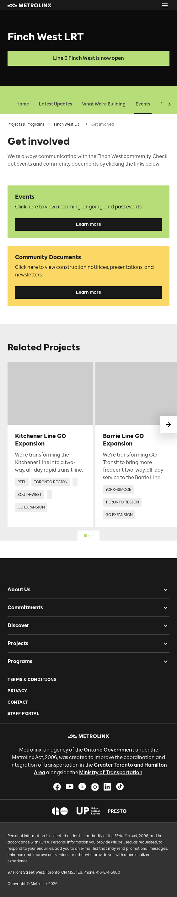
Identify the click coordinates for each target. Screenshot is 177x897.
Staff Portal (23, 713)
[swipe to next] (168, 424)
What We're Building (104, 104)
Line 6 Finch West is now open (88, 58)
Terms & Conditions (32, 679)
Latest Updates (55, 104)
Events (143, 104)
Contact (18, 702)
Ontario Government (109, 750)
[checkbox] (163, 589)
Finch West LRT (67, 124)
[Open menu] (164, 5)
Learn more (88, 224)
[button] (29, 5)
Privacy (17, 691)
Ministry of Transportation (110, 772)
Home (22, 104)
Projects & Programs (26, 124)
